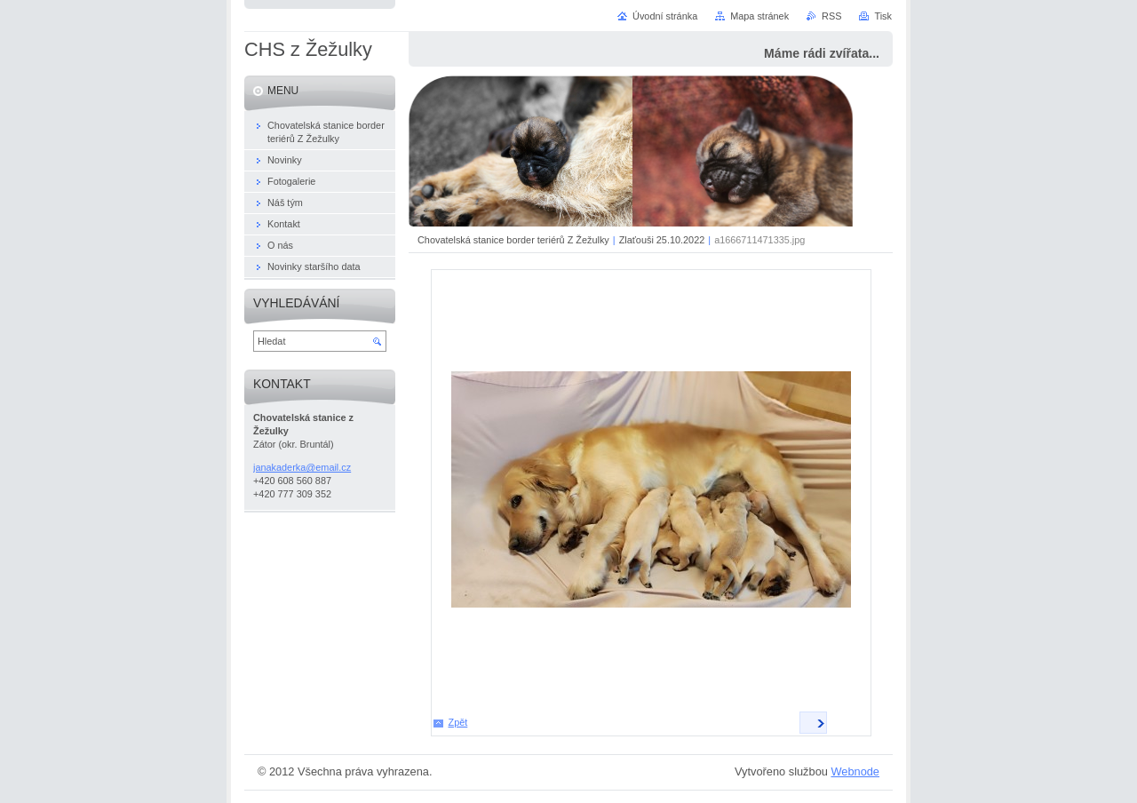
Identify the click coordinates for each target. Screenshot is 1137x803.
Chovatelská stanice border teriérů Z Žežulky (513, 240)
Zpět (458, 722)
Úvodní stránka (664, 16)
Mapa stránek (759, 16)
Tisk (883, 16)
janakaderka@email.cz (302, 467)
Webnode (855, 771)
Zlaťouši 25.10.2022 (662, 240)
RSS (831, 16)
